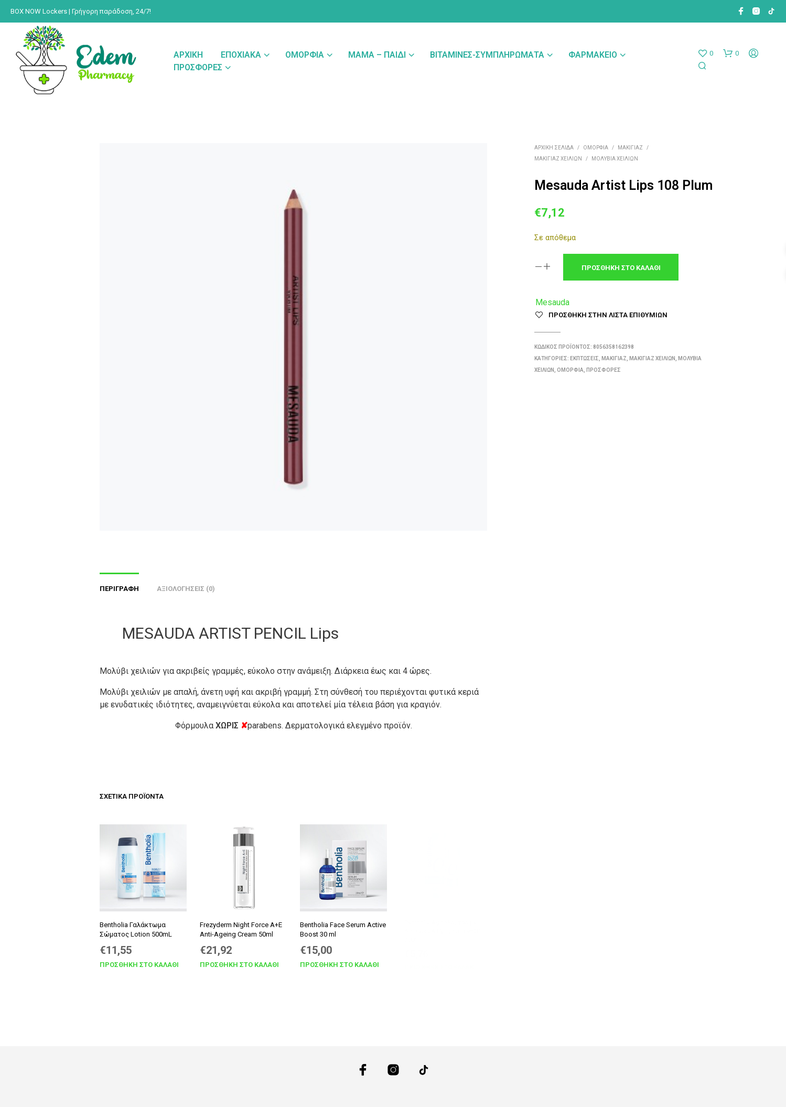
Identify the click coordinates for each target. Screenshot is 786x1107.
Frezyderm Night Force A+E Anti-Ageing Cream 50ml (241, 927)
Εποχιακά (241, 55)
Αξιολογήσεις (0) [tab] (186, 589)
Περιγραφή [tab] (119, 589)
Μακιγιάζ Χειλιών (558, 159)
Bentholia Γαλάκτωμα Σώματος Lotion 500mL (136, 929)
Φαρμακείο (592, 55)
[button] (705, 53)
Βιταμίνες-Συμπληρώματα (487, 55)
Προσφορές (198, 67)
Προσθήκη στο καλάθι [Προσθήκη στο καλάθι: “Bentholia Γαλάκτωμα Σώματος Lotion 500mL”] (139, 965)
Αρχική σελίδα (554, 148)
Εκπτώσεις (584, 358)
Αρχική (188, 55)
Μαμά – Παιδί (377, 55)
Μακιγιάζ (630, 148)
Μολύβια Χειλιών (614, 159)
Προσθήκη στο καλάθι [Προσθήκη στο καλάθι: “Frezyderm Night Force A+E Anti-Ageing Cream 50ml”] (239, 960)
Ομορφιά (304, 55)
